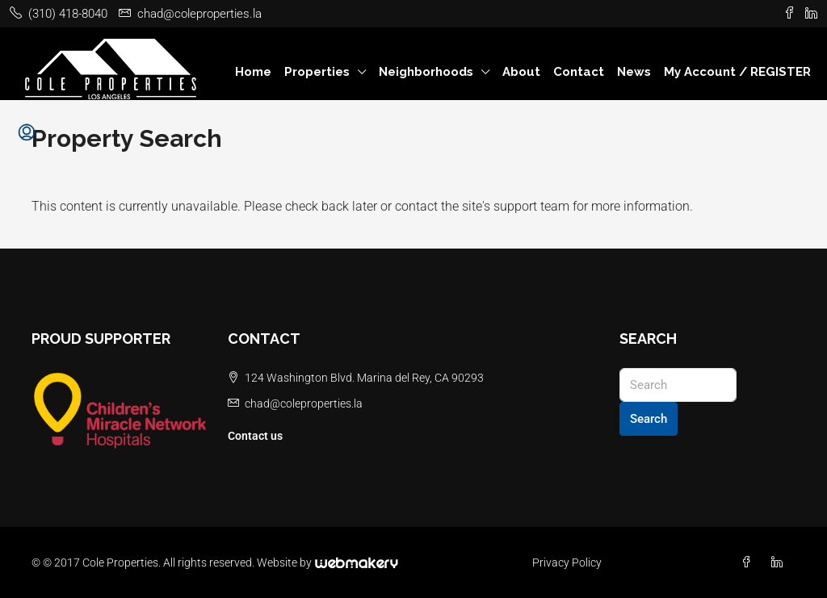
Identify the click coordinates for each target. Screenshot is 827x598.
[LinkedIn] (780, 562)
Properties (317, 72)
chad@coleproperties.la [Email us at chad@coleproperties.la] (304, 403)
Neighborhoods (426, 72)
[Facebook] (749, 562)
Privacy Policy (567, 562)
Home (253, 72)
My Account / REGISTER (737, 72)
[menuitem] (27, 133)
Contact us (255, 435)
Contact (578, 72)
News (634, 72)
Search (648, 419)
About (521, 72)
